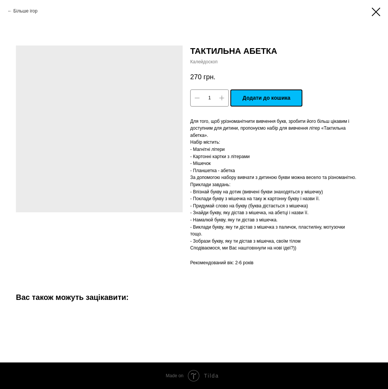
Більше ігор (25, 11)
